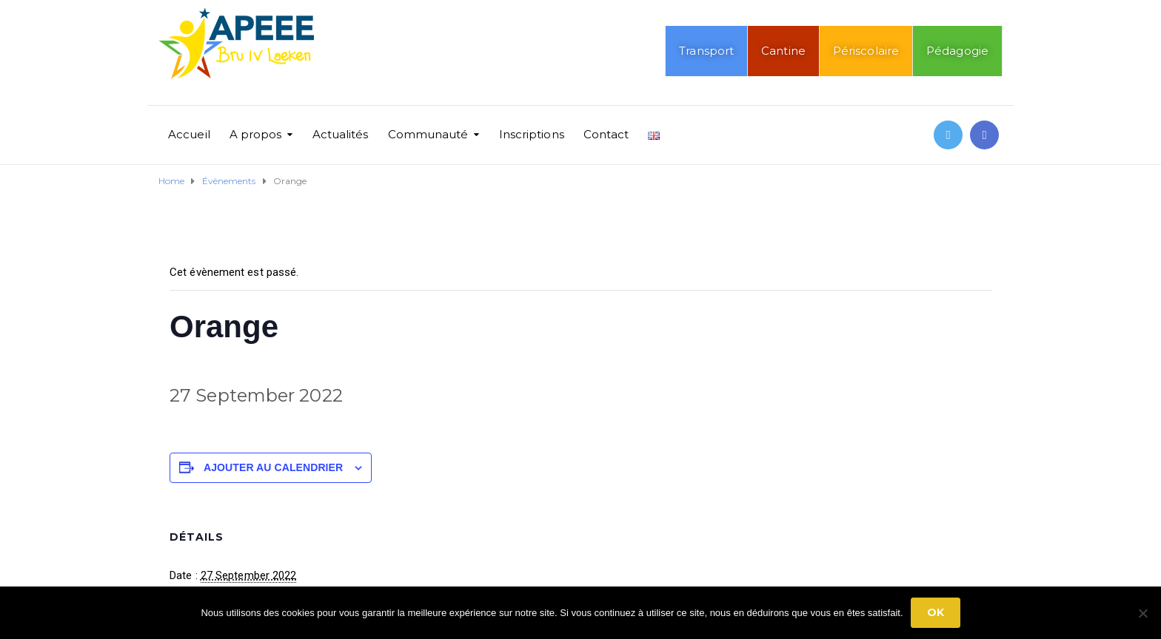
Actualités (340, 134)
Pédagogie (957, 51)
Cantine (783, 51)
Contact (606, 134)
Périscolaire (866, 51)
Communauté (428, 134)
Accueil (189, 134)
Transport (706, 51)
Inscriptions (531, 134)
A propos (256, 134)
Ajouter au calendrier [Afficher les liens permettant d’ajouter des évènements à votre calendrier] (273, 467)
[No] (1142, 613)
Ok (935, 612)
